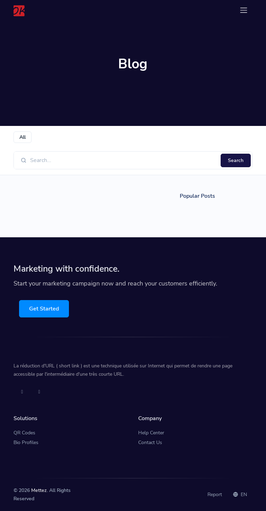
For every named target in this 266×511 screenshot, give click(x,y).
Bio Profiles (26, 442)
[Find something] (123, 160)
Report (214, 494)
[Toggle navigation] (243, 10)
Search (235, 160)
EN (240, 494)
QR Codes (24, 432)
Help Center (151, 432)
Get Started (44, 309)
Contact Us (150, 442)
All (22, 137)
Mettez (39, 490)
